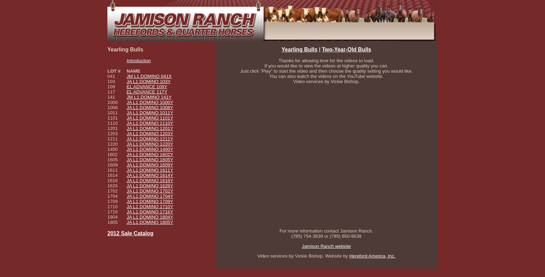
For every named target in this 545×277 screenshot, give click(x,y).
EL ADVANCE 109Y (147, 86)
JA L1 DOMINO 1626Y (150, 185)
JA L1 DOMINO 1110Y (150, 123)
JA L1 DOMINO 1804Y (150, 217)
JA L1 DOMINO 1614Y (150, 175)
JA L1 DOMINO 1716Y (150, 211)
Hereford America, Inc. (372, 256)
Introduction (139, 60)
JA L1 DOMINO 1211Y (150, 138)
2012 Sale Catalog (130, 233)
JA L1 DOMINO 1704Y (150, 196)
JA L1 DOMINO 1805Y (150, 222)
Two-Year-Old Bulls (346, 49)
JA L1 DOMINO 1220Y (150, 144)
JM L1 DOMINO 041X (149, 76)
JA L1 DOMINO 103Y (149, 81)
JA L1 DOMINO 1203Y (150, 133)
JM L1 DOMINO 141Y (149, 97)
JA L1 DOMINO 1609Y (150, 165)
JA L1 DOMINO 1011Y (150, 112)
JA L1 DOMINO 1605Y (150, 159)
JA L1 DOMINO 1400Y (150, 149)
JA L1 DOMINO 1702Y (150, 191)
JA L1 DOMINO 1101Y (150, 118)
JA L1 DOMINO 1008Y (150, 107)
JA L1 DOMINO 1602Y (150, 154)
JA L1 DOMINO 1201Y (150, 128)
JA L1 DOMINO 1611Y (150, 170)
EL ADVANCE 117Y (147, 92)
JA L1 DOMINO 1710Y (150, 206)
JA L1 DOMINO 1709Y (150, 201)
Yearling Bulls (299, 49)
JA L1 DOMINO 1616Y (150, 180)
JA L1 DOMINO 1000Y (150, 102)
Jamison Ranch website (326, 246)
